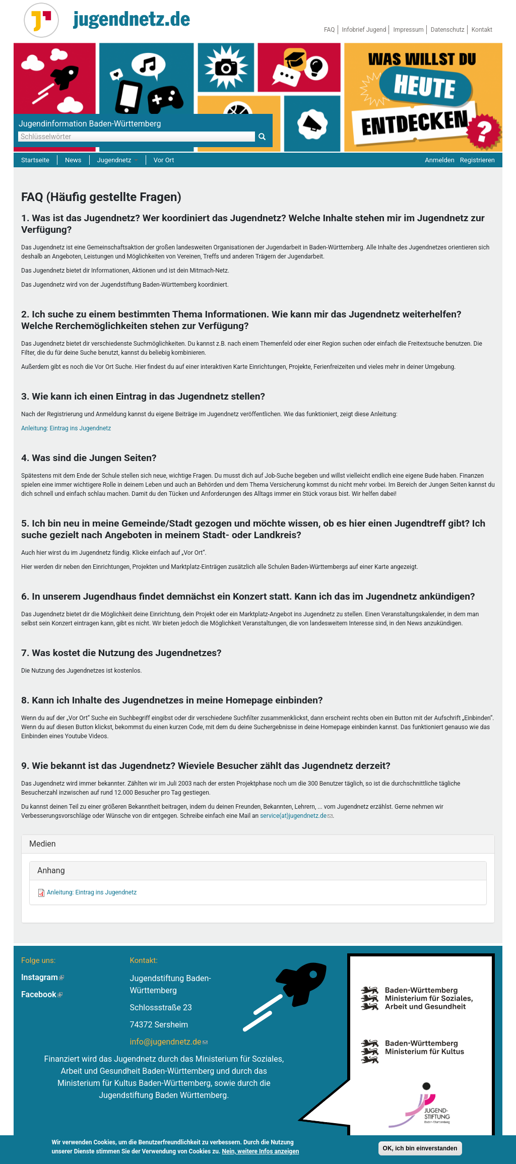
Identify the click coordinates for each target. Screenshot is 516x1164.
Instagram (42, 977)
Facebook (41, 994)
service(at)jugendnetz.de (296, 815)
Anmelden (440, 160)
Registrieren (477, 160)
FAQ (329, 29)
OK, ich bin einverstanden (420, 1148)
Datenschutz (448, 29)
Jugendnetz (117, 160)
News (73, 160)
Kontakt (482, 29)
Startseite (35, 160)
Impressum (408, 29)
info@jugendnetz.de (169, 1042)
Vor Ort (164, 160)
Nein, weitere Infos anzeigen (260, 1151)
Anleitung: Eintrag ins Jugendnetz (66, 428)
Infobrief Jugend (364, 29)
